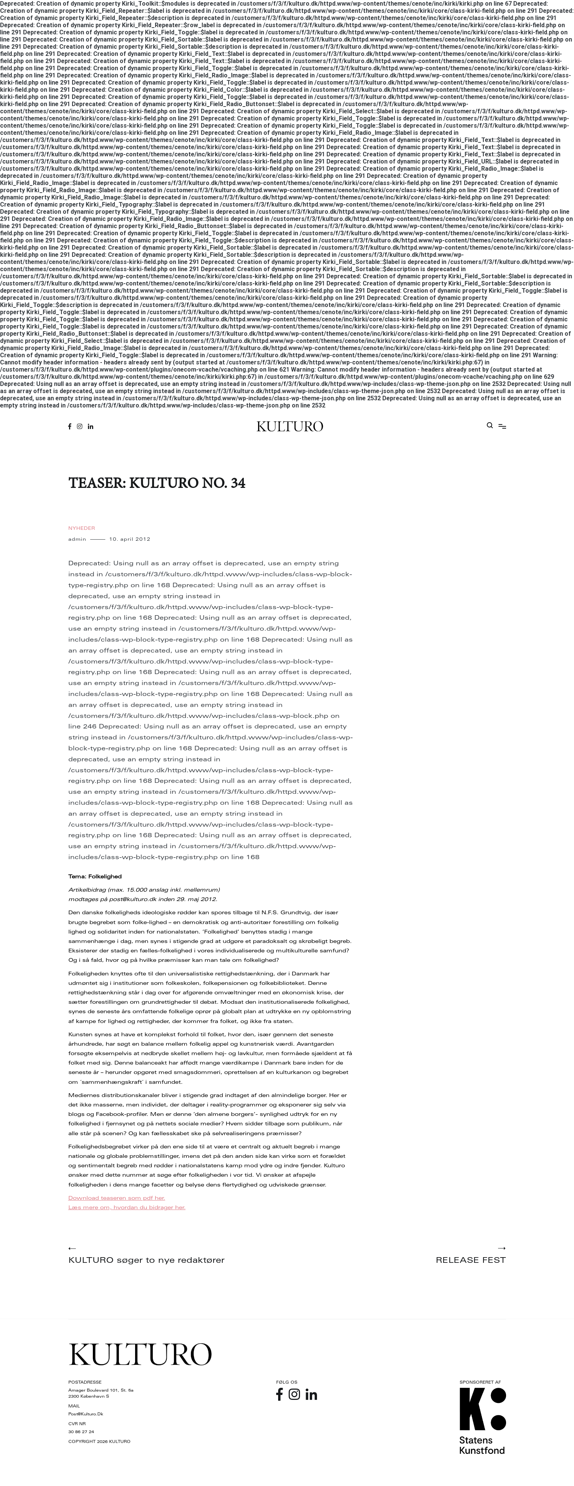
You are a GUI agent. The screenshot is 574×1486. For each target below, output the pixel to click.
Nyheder (81, 528)
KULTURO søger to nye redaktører (177, 1256)
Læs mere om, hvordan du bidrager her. (127, 1208)
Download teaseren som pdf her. (116, 1198)
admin (77, 539)
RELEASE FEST (396, 1256)
